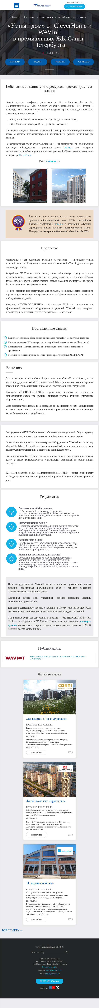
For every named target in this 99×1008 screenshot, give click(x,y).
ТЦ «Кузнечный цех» (40, 892)
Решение (74, 62)
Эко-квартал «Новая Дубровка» (46, 728)
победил (59, 233)
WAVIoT (68, 157)
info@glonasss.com (52, 983)
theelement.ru (53, 170)
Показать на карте (49, 976)
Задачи (49, 62)
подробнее (36, 761)
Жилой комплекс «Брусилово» (46, 810)
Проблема (24, 62)
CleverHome (25, 164)
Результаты (49, 71)
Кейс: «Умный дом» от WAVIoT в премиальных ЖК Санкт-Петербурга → (58, 667)
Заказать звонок (74, 7)
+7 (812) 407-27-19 (74, 2)
